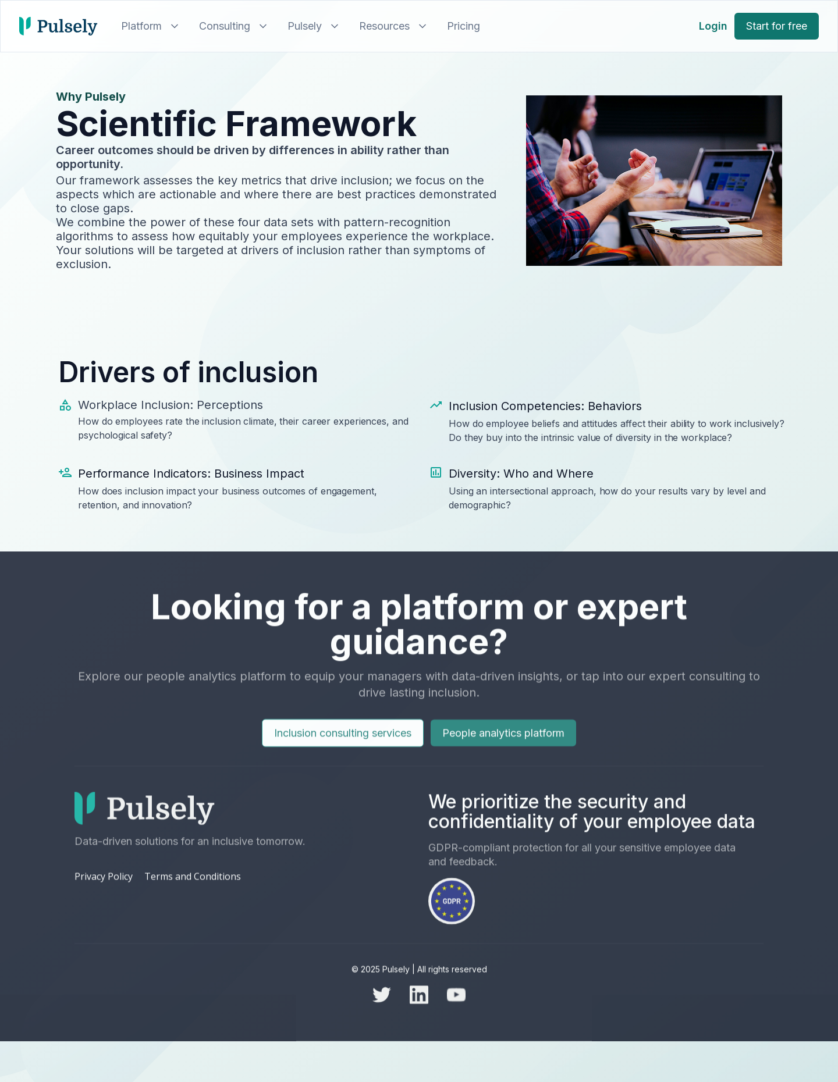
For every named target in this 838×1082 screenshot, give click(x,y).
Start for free (776, 26)
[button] (148, 26)
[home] (58, 26)
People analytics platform (503, 748)
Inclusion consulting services (342, 748)
